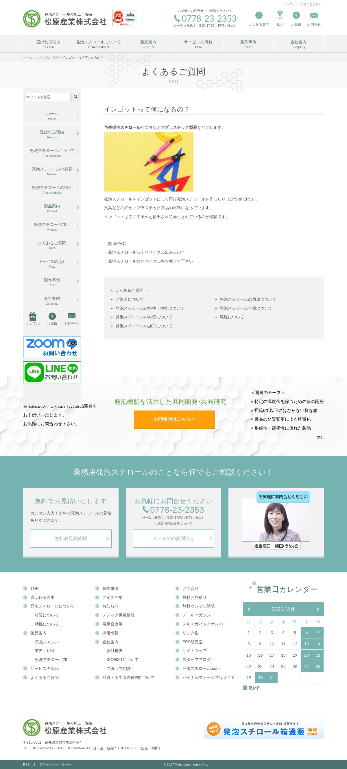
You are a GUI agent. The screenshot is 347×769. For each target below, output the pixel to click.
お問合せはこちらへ (174, 419)
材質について (47, 615)
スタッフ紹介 (119, 668)
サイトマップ (191, 650)
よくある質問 (258, 18)
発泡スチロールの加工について (144, 326)
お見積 (296, 18)
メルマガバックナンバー (201, 624)
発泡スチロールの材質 (52, 172)
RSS (26, 764)
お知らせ (107, 606)
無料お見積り (191, 597)
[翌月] (318, 609)
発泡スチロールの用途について (248, 299)
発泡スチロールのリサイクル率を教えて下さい (150, 261)
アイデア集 (109, 597)
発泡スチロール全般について (246, 308)
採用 (280, 18)
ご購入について (130, 299)
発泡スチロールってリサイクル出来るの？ (146, 252)
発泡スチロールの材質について (144, 317)
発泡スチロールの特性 (52, 190)
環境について (232, 317)
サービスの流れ (198, 44)
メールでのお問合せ (173, 538)
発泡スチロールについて (98, 44)
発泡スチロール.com (197, 668)
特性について (47, 624)
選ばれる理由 (48, 44)
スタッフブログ (193, 659)
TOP (31, 588)
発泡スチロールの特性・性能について (150, 308)
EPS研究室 (189, 642)
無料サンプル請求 (195, 606)
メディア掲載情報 (115, 615)
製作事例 (248, 44)
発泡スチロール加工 (52, 227)
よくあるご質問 (52, 245)
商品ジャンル (47, 642)
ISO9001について (123, 659)
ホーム (52, 116)
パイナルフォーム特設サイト (205, 677)
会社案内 (298, 44)
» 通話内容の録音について (173, 523)
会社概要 (115, 650)
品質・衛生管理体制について (125, 677)
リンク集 (187, 633)
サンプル (33, 324)
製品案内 (148, 44)
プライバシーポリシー (55, 764)
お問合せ (71, 324)
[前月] (249, 609)
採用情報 (107, 633)
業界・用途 (45, 650)
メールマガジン (193, 615)
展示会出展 (109, 624)
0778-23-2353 (173, 510)
